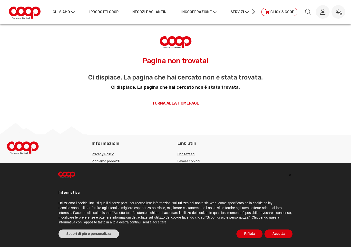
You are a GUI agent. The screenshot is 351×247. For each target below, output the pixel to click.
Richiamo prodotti (106, 161)
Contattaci (186, 154)
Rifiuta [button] (249, 234)
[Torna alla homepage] (25, 12)
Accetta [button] (278, 234)
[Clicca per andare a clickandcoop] (279, 12)
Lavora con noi (188, 161)
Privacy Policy (103, 154)
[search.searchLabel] (308, 12)
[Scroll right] (253, 12)
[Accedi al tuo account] (323, 12)
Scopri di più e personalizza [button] (88, 234)
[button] (338, 12)
